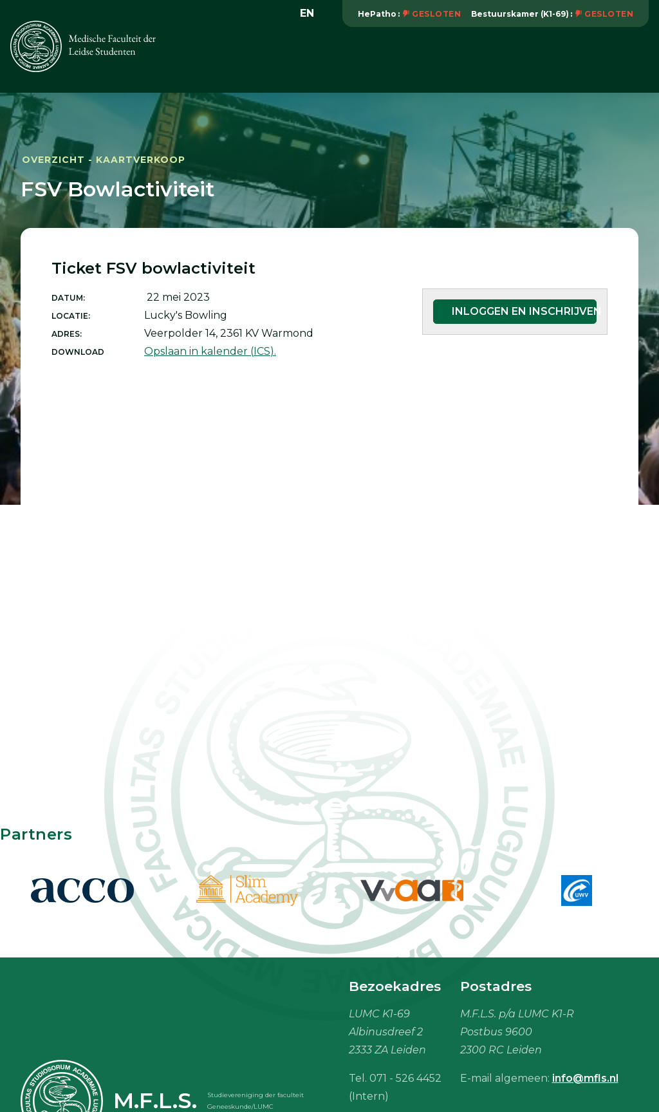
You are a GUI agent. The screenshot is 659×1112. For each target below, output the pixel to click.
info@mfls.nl (585, 1078)
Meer (628, 60)
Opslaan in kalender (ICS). (210, 351)
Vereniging (305, 60)
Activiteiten (385, 60)
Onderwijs (464, 60)
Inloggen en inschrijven (524, 311)
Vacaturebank (550, 60)
